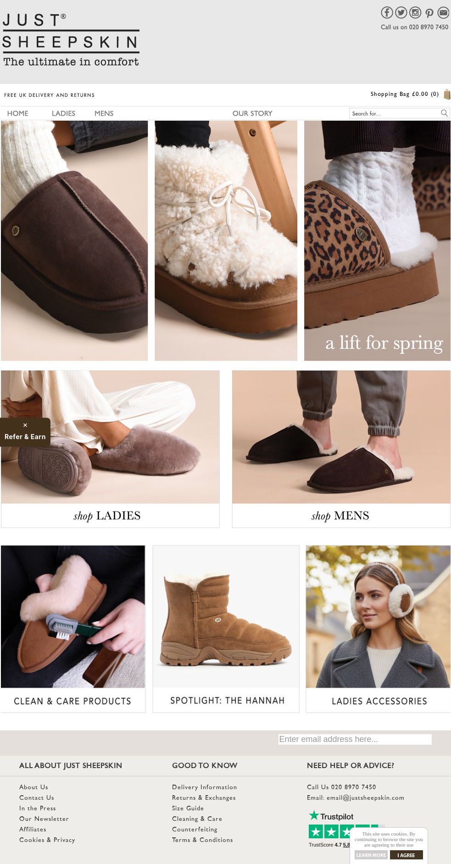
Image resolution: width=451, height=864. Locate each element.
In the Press (37, 809)
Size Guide (188, 809)
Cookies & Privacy (47, 840)
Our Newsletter (44, 819)
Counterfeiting (194, 830)
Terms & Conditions (202, 840)
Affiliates (32, 830)
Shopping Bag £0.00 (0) (405, 94)
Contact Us (36, 798)
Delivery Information (204, 788)
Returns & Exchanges (204, 798)
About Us (33, 788)
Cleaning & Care (197, 819)
